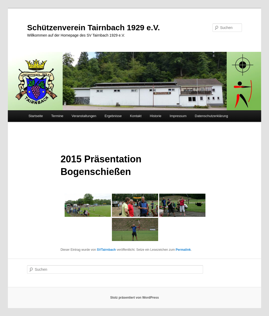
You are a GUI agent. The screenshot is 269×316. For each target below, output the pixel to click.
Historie (155, 116)
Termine (57, 116)
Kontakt (136, 116)
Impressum (178, 116)
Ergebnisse (113, 116)
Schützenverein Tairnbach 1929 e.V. (93, 27)
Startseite (35, 116)
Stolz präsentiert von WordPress (134, 297)
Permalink (183, 250)
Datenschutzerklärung (211, 116)
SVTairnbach (106, 250)
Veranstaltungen (84, 116)
